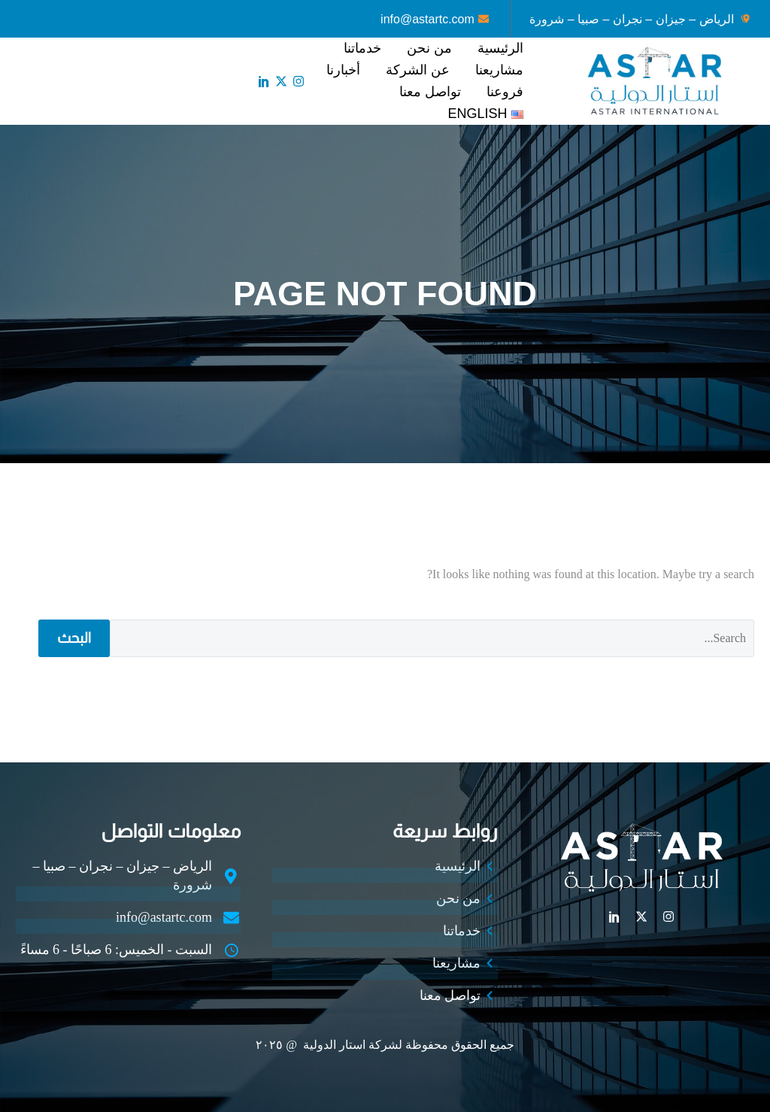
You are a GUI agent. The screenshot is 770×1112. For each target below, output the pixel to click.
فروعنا (505, 91)
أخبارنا (343, 69)
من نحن (429, 48)
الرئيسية (500, 48)
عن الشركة (418, 69)
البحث (74, 638)
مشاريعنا (499, 69)
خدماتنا (362, 48)
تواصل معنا (430, 91)
